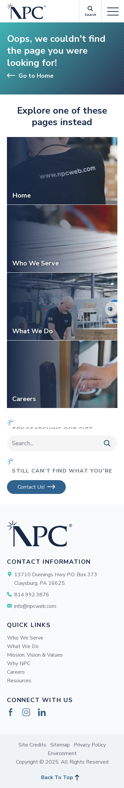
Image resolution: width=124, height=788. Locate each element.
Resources (19, 680)
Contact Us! (31, 487)
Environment (62, 753)
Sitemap (60, 744)
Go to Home (30, 76)
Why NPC (18, 663)
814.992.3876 (31, 594)
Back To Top (57, 777)
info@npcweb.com (35, 606)
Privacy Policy (90, 744)
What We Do (23, 646)
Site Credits (32, 744)
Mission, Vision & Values (35, 655)
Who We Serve (25, 637)
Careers (16, 672)
